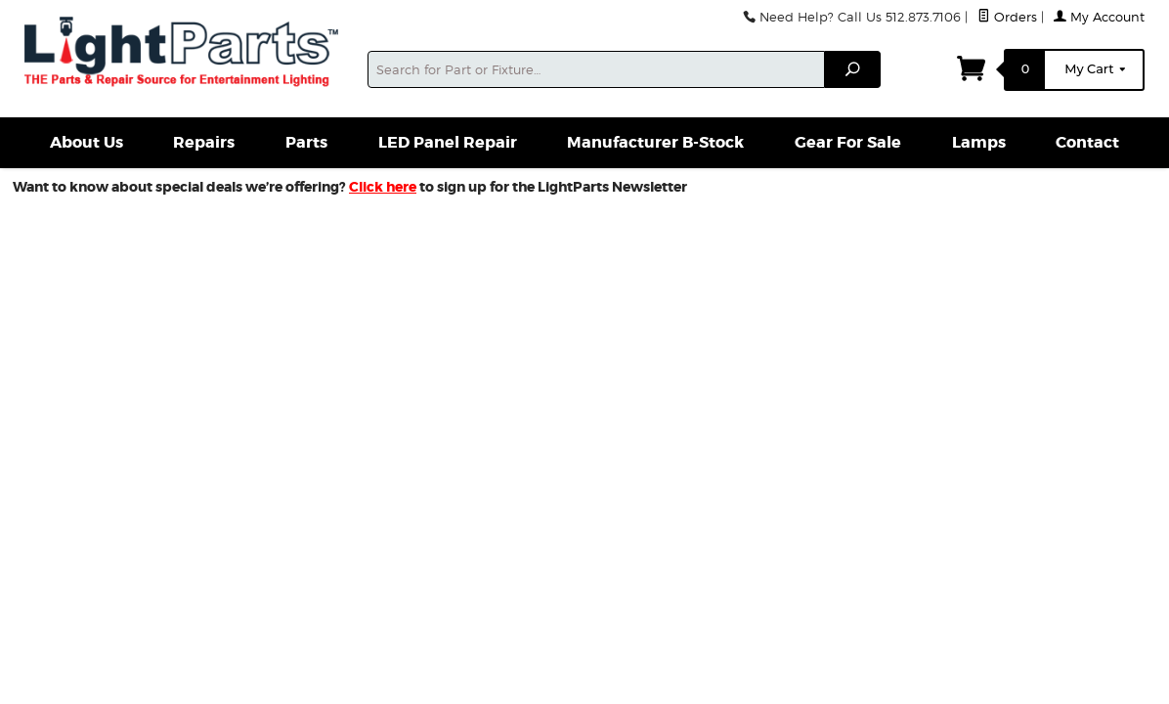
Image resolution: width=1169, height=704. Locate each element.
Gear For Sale (848, 142)
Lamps (979, 142)
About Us (86, 142)
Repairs (204, 142)
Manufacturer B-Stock (655, 142)
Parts (306, 142)
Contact (1087, 142)
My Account (1099, 17)
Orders (1007, 17)
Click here (382, 187)
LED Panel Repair (447, 142)
